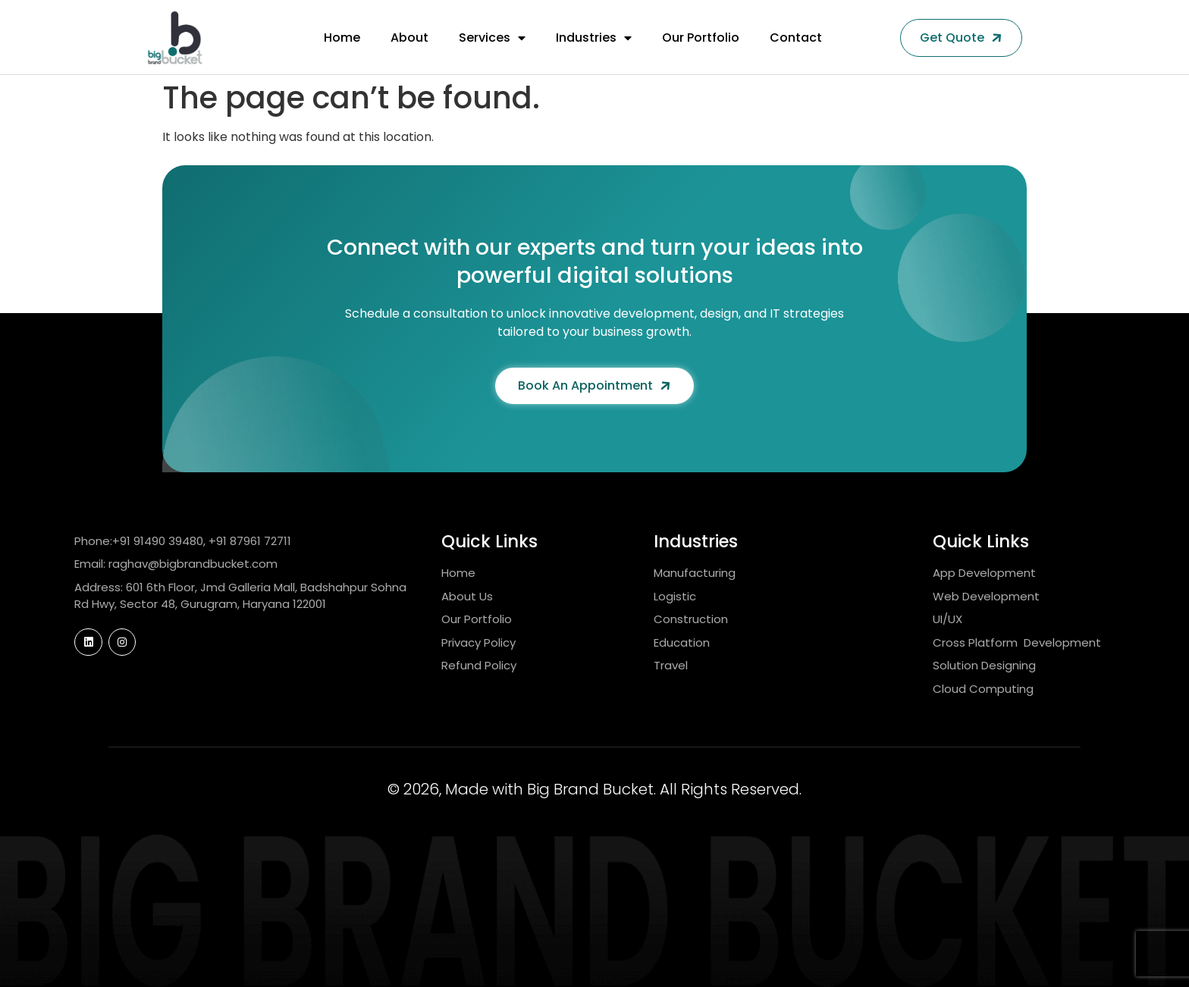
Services (492, 38)
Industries (594, 38)
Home (342, 37)
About (409, 37)
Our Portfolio (700, 37)
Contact (796, 37)
